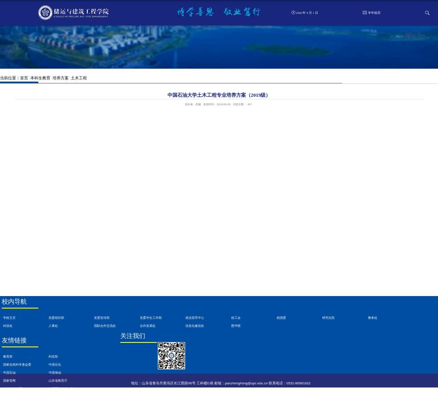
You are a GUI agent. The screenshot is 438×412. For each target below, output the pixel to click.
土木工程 (79, 78)
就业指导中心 (194, 318)
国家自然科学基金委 (17, 365)
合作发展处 (148, 326)
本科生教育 (40, 78)
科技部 (53, 356)
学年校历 (372, 12)
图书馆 (236, 326)
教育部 (7, 356)
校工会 (236, 318)
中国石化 (55, 365)
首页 (24, 78)
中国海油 (55, 373)
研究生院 (328, 318)
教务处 (372, 318)
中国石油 (9, 373)
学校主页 (9, 318)
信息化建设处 (194, 326)
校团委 (281, 318)
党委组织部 (56, 318)
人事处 (53, 326)
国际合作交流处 (105, 326)
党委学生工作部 (151, 318)
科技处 (7, 326)
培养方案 (61, 78)
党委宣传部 (102, 318)
